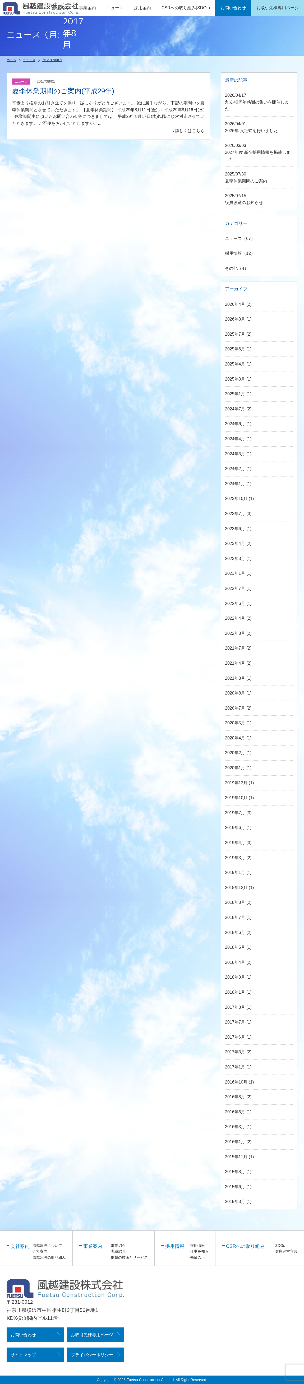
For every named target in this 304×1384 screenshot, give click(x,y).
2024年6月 (235, 424)
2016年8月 (235, 1097)
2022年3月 (235, 633)
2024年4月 (235, 439)
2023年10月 (236, 498)
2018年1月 (235, 992)
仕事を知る (199, 1251)
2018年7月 (235, 917)
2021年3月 (235, 678)
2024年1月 (235, 484)
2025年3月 (235, 379)
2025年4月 (235, 364)
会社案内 (40, 1251)
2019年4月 (235, 842)
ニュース (115, 8)
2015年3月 (235, 1201)
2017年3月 (235, 1052)
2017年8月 (235, 1007)
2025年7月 (235, 334)
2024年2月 (235, 468)
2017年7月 (235, 1022)
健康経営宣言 (286, 1251)
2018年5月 (235, 947)
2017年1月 (235, 1067)
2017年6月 (235, 1037)
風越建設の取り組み (49, 1257)
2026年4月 (235, 304)
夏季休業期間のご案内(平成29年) (63, 91)
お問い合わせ (23, 1334)
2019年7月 (235, 813)
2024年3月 (235, 454)
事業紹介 (118, 1245)
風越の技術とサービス (129, 1257)
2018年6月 (235, 932)
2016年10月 (236, 1082)
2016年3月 (235, 1126)
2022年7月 (235, 588)
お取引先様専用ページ (92, 1334)
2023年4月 (235, 543)
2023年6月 (235, 528)
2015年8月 (235, 1171)
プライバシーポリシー (92, 1355)
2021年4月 (235, 663)
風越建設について (47, 1245)
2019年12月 (236, 783)
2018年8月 (235, 902)
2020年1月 (235, 768)
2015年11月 (236, 1157)
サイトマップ (23, 1355)
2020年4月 (235, 738)
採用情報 (233, 253)
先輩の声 (197, 1257)
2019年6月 (235, 827)
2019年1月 (235, 872)
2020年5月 (235, 723)
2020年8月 (235, 693)
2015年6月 (235, 1186)
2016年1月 (235, 1142)
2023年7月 (235, 513)
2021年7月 (235, 648)
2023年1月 (235, 573)
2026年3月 (235, 319)
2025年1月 (235, 394)
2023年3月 (235, 558)
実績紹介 (118, 1251)
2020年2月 (235, 753)
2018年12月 (236, 887)
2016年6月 (235, 1112)
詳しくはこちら (190, 130)
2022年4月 (235, 618)
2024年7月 (235, 409)
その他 (231, 268)
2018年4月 (235, 962)
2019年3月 (235, 857)
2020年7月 (235, 708)
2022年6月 (235, 603)
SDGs (280, 1245)
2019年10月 (236, 797)
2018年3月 (235, 977)
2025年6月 (235, 349)
